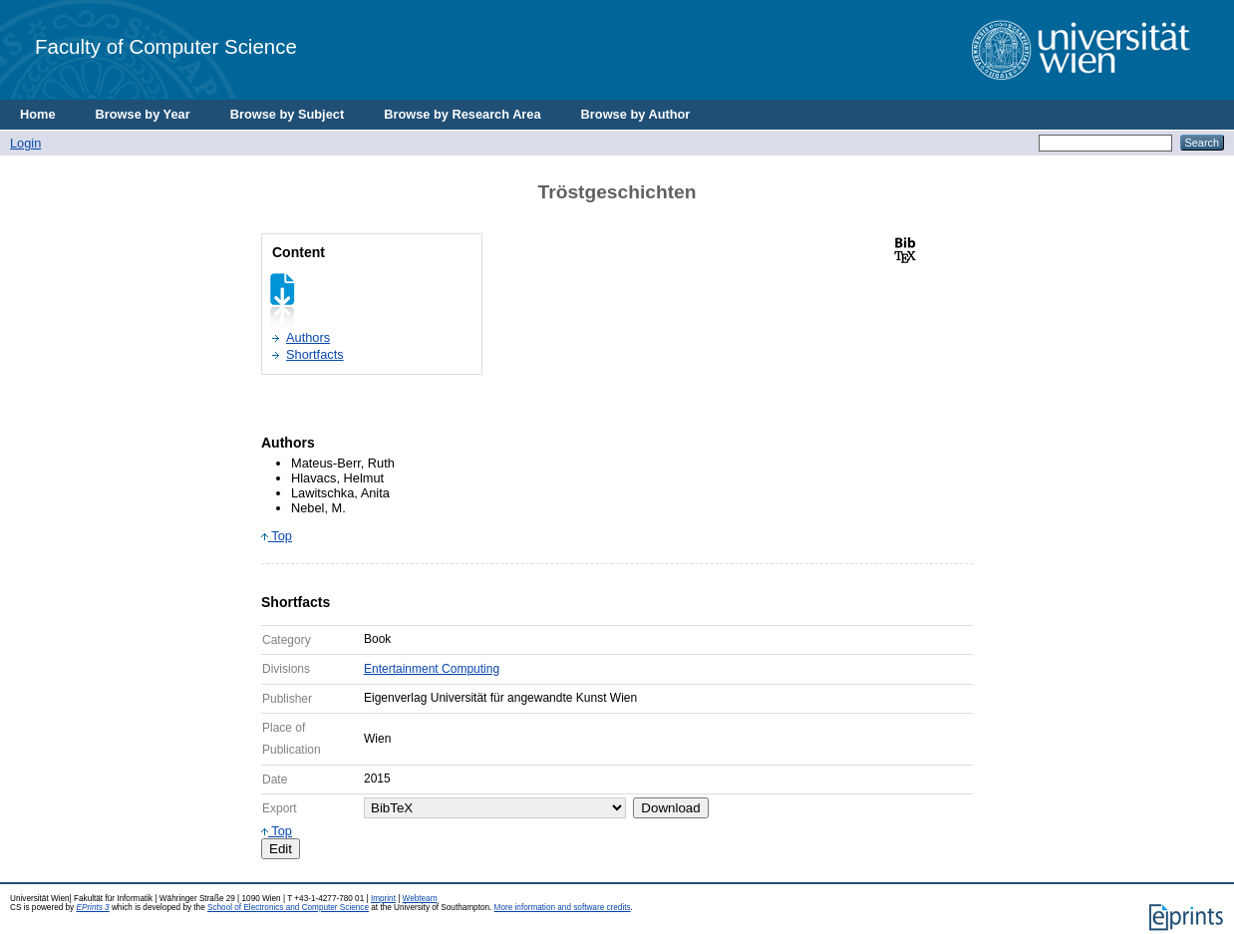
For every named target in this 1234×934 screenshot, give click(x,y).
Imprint (383, 898)
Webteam (420, 898)
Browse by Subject (287, 114)
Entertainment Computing (431, 669)
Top (276, 535)
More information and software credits (562, 907)
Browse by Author (636, 114)
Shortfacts (315, 354)
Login (25, 143)
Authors (308, 337)
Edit (280, 848)
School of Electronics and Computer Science (288, 907)
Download (670, 807)
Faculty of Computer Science (166, 46)
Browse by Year (143, 114)
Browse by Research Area (462, 114)
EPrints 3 (92, 907)
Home (38, 114)
